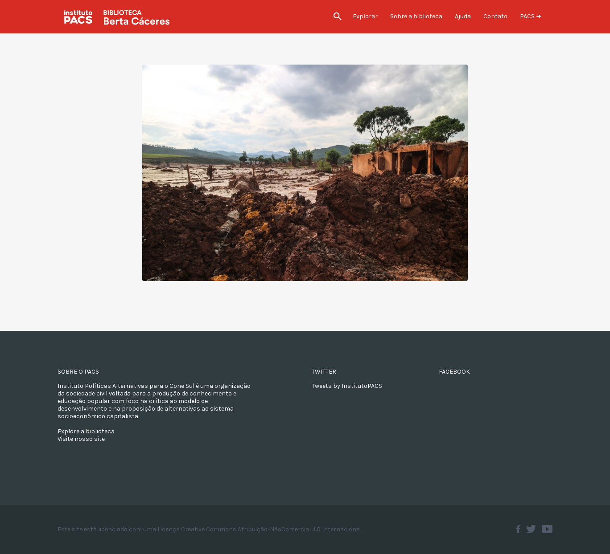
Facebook (518, 529)
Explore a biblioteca (86, 431)
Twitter (531, 529)
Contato (495, 16)
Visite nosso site (81, 439)
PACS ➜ (530, 16)
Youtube (547, 529)
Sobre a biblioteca (416, 16)
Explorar (365, 16)
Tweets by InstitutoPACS (347, 386)
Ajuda (463, 16)
